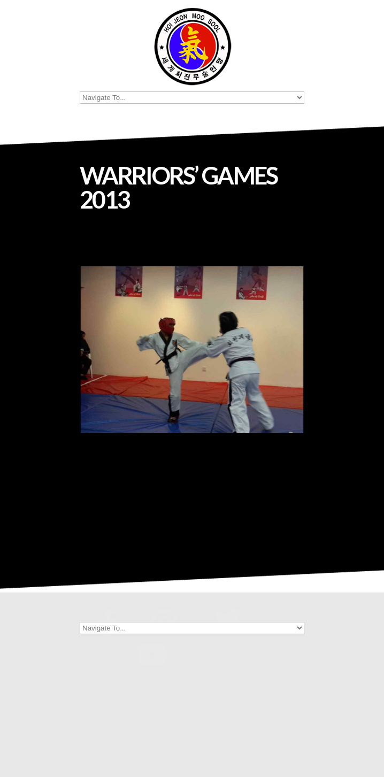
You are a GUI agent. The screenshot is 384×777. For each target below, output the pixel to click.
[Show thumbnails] (192, 494)
